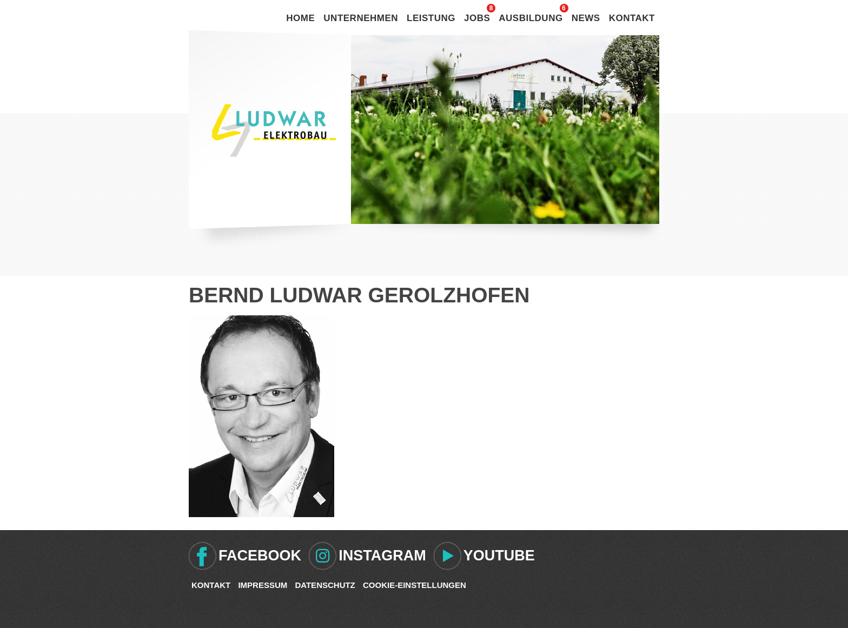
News (586, 18)
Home (300, 18)
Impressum (262, 585)
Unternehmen (360, 18)
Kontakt (632, 18)
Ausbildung (530, 18)
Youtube (499, 555)
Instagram (382, 555)
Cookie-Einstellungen (414, 585)
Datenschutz (325, 585)
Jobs (477, 18)
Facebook (259, 555)
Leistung (431, 18)
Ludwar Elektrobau (273, 130)
